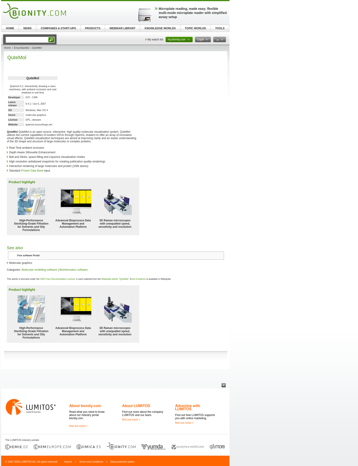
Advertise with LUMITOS (187, 407)
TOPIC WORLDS (195, 28)
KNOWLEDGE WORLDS (160, 28)
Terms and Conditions (91, 461)
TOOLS (219, 28)
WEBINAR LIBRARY (123, 28)
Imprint (68, 461)
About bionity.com (85, 406)
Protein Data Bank (32, 170)
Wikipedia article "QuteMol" (115, 279)
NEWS (28, 28)
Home (7, 47)
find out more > (78, 426)
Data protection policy (122, 461)
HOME (10, 28)
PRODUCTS (92, 28)
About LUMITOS (136, 406)
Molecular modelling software (39, 269)
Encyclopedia (21, 47)
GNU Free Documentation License (57, 279)
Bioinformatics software (73, 269)
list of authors (138, 279)
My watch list (155, 39)
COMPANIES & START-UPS (58, 28)
